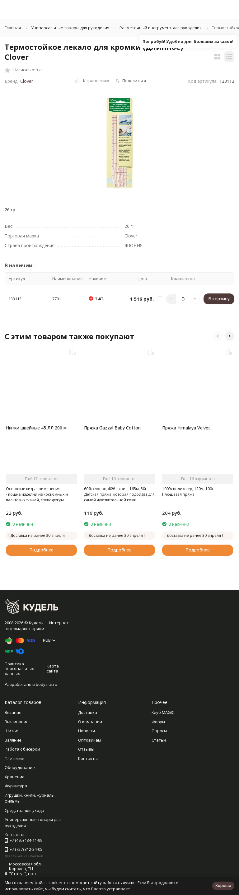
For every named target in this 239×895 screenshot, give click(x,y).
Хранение (15, 777)
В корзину (219, 299)
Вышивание (17, 721)
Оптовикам (89, 740)
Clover (26, 81)
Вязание (13, 712)
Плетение (14, 758)
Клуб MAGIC (163, 712)
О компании (90, 721)
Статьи (159, 740)
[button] (218, 336)
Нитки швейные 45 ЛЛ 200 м (36, 428)
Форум (158, 721)
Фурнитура (16, 786)
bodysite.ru (46, 684)
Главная (13, 27)
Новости (86, 730)
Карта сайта (53, 668)
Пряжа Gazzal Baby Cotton (112, 428)
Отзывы (86, 749)
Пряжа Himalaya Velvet (186, 428)
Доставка (87, 712)
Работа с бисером (22, 749)
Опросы (159, 730)
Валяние (13, 740)
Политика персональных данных (19, 668)
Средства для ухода (24, 810)
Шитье (11, 730)
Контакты (88, 758)
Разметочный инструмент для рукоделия (161, 27)
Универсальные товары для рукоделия (70, 27)
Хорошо (223, 885)
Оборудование (20, 767)
